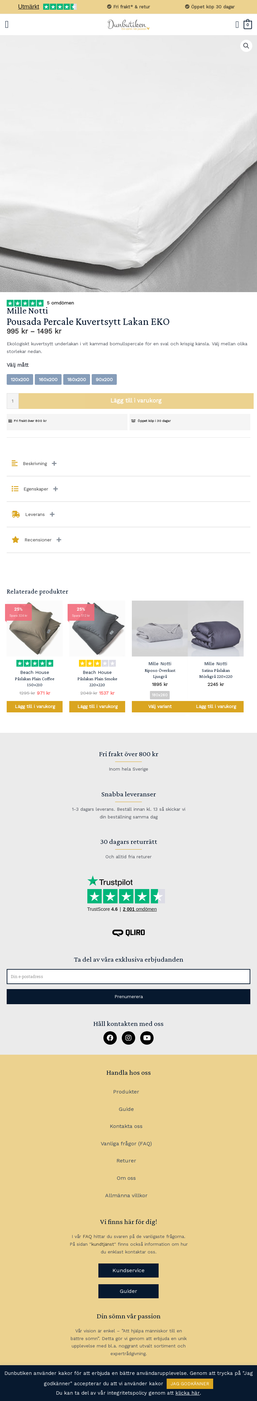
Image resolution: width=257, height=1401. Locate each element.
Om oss (126, 1178)
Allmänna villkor (126, 1195)
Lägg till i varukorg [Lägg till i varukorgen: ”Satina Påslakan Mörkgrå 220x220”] (216, 706)
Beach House (34, 672)
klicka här (187, 1393)
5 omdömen (59, 302)
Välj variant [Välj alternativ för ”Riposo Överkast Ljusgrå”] (160, 706)
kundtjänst (102, 1244)
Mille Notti (27, 310)
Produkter (126, 1091)
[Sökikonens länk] (237, 24)
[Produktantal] (13, 401)
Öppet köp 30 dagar (210, 6)
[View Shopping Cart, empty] (248, 24)
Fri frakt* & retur (128, 6)
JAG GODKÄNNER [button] (190, 1383)
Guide (126, 1109)
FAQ (87, 1236)
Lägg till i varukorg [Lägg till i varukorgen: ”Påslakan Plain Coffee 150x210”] (35, 706)
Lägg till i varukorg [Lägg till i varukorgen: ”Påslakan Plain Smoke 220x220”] (97, 706)
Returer (126, 1160)
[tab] (128, 463)
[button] (128, 996)
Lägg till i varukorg (136, 401)
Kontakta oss (126, 1126)
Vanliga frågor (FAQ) (126, 1143)
